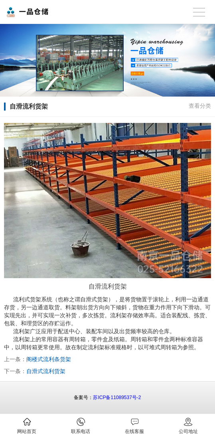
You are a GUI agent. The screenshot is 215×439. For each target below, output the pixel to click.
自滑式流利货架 (45, 371)
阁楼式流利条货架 (48, 359)
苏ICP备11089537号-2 (117, 397)
